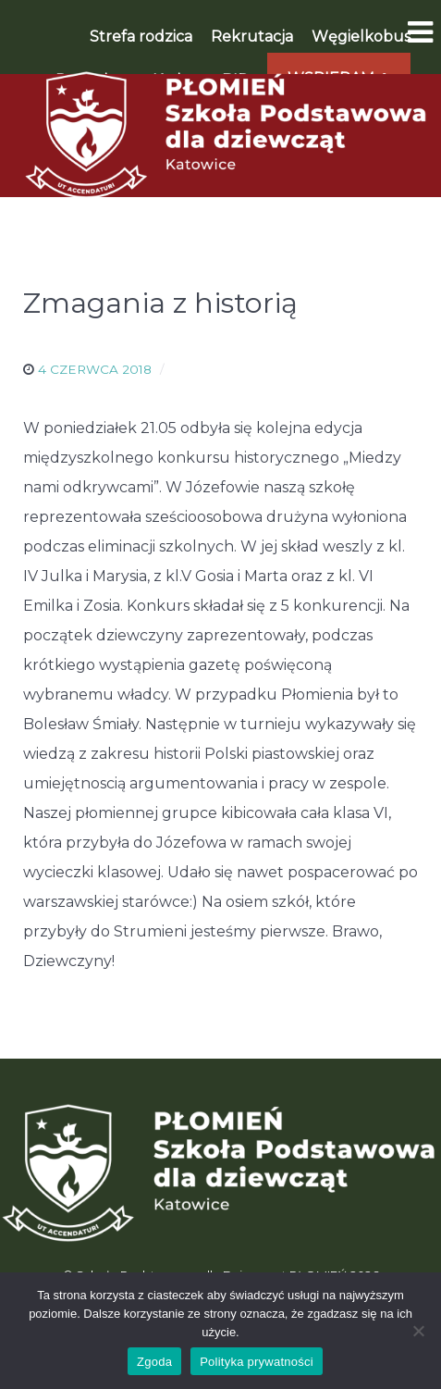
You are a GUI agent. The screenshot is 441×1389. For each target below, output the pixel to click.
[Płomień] (220, 135)
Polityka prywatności (256, 1362)
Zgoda (154, 1362)
